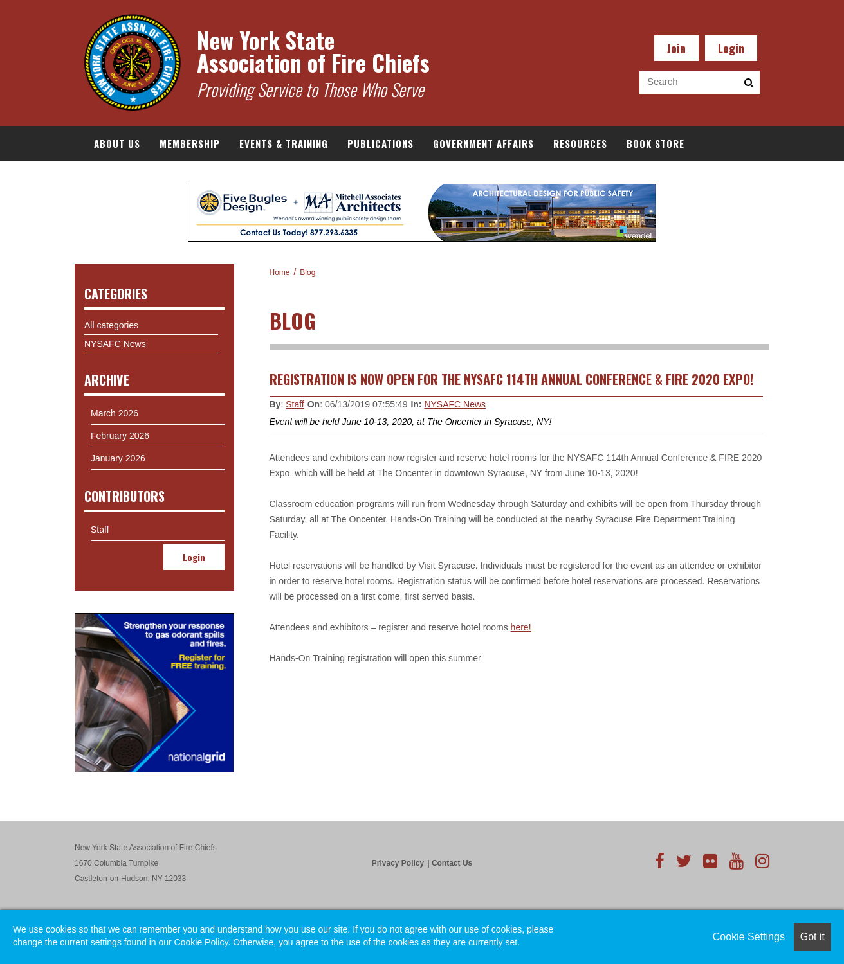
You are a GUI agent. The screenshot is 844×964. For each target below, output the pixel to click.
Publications (380, 143)
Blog (307, 272)
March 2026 (114, 413)
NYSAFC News (455, 404)
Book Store (655, 143)
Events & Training (283, 143)
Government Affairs (483, 143)
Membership (190, 143)
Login (731, 48)
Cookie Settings (749, 936)
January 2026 (118, 458)
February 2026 (120, 436)
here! (521, 627)
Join (676, 48)
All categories (111, 325)
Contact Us (452, 863)
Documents (122, 179)
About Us (117, 143)
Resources (580, 143)
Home (280, 272)
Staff (295, 404)
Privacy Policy (398, 863)
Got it (812, 936)
